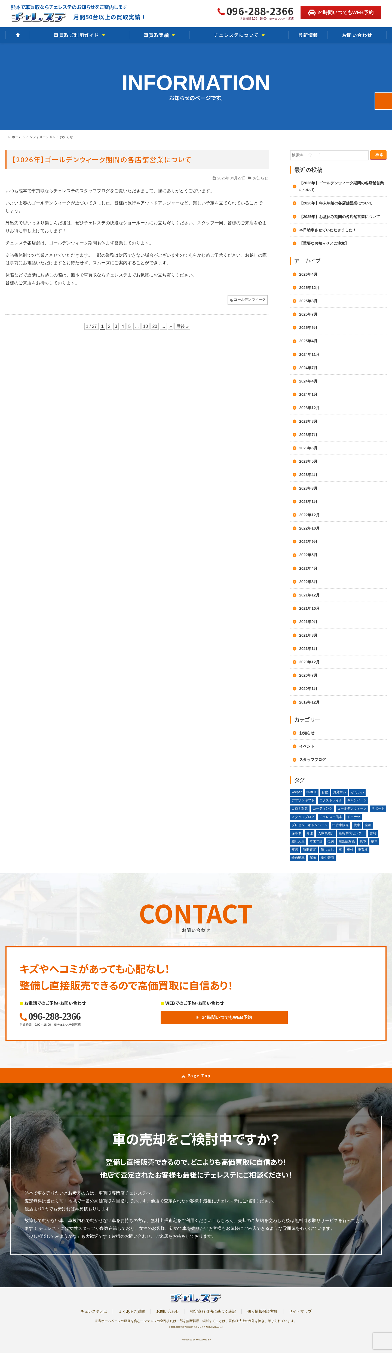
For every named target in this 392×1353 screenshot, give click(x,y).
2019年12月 (309, 702)
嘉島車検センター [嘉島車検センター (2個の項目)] (352, 833)
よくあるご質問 (131, 1311)
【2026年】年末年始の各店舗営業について (335, 203)
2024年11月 (309, 354)
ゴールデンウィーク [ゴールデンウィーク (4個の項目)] (352, 808)
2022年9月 (308, 541)
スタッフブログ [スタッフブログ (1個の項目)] (303, 817)
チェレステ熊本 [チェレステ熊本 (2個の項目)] (330, 817)
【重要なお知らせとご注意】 (324, 243)
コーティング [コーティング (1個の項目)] (322, 808)
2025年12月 (309, 287)
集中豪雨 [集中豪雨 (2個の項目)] (327, 858)
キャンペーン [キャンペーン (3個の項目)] (357, 800)
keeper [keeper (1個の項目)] (297, 792)
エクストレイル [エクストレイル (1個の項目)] (330, 800)
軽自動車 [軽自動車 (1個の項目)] (298, 858)
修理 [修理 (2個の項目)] (309, 833)
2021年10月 (309, 608)
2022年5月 (308, 555)
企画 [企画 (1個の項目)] (368, 825)
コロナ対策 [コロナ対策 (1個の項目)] (300, 808)
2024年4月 (308, 381)
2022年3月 (308, 582)
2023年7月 (308, 435)
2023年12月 (309, 408)
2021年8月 (308, 635)
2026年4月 (308, 274)
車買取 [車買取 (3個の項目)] (363, 849)
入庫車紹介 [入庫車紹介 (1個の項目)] (326, 833)
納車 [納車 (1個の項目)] (374, 841)
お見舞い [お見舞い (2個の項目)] (339, 792)
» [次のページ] (171, 326)
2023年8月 (308, 421)
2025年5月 (308, 327)
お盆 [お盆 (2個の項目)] (324, 792)
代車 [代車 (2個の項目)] (357, 825)
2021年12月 (309, 595)
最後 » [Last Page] (182, 326)
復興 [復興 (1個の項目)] (330, 841)
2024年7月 (308, 368)
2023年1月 (308, 501)
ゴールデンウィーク (250, 299)
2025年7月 (308, 314)
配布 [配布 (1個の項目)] (313, 858)
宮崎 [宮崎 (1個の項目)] (373, 833)
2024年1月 (308, 394)
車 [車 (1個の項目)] (340, 849)
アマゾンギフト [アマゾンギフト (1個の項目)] (303, 800)
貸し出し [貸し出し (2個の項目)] (327, 849)
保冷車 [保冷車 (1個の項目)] (296, 833)
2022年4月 (308, 568)
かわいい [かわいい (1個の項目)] (357, 792)
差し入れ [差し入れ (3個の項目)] (298, 841)
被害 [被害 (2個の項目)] (295, 849)
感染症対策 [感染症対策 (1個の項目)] (347, 841)
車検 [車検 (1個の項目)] (350, 849)
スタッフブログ (312, 759)
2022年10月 (309, 528)
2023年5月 (308, 461)
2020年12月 (309, 662)
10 (145, 326)
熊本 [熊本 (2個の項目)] (363, 841)
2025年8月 (308, 301)
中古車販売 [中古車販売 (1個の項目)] (340, 825)
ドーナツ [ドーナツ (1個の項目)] (353, 817)
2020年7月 (308, 675)
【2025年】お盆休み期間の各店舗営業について (339, 216)
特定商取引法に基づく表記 (213, 1311)
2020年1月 (308, 688)
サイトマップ (300, 1311)
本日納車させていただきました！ (327, 230)
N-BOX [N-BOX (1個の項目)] (312, 792)
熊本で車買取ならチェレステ (192, 1327)
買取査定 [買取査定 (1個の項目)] (309, 849)
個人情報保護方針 (262, 1311)
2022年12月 (309, 515)
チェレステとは (94, 1311)
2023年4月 (308, 474)
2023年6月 (308, 448)
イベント (306, 746)
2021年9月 (308, 622)
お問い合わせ (167, 1311)
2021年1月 (308, 648)
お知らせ (260, 178)
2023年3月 (308, 488)
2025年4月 (308, 341)
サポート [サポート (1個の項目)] (377, 808)
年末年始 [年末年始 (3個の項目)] (316, 841)
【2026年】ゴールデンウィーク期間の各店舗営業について (102, 159)
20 (154, 326)
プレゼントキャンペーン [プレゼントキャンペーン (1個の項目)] (309, 825)
